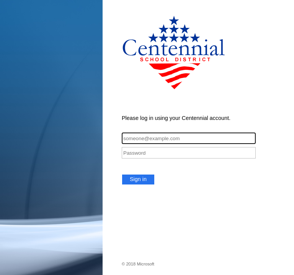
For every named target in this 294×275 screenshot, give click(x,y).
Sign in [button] (138, 179)
